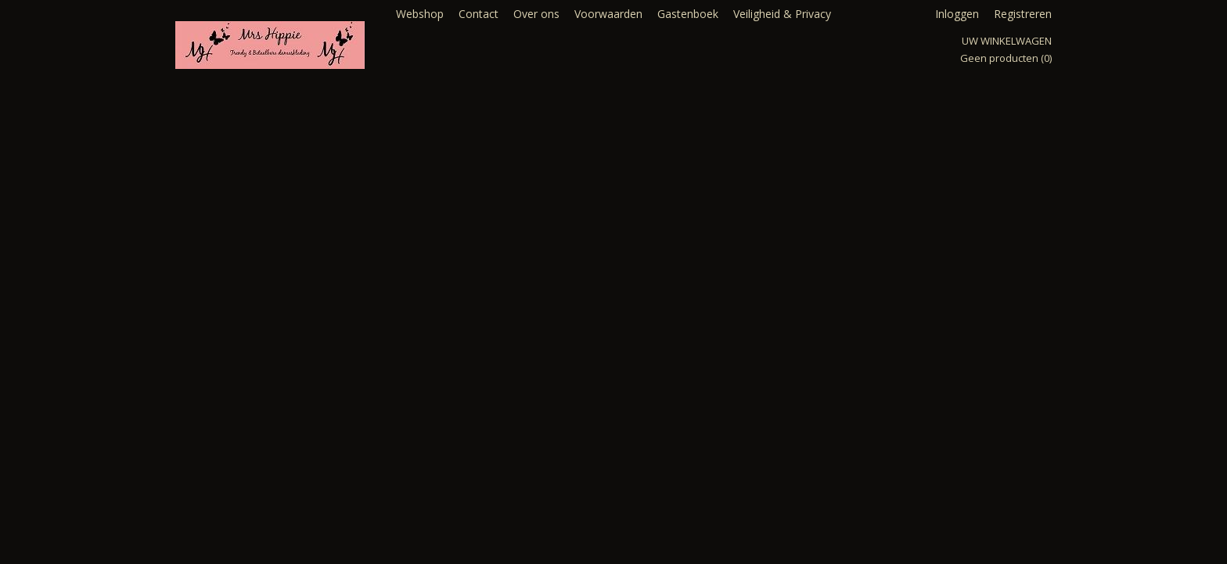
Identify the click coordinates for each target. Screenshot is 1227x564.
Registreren (1023, 13)
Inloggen (957, 13)
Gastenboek (687, 13)
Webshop (420, 13)
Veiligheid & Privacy (782, 13)
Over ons (536, 13)
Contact (478, 13)
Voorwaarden (608, 13)
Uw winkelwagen (1007, 41)
